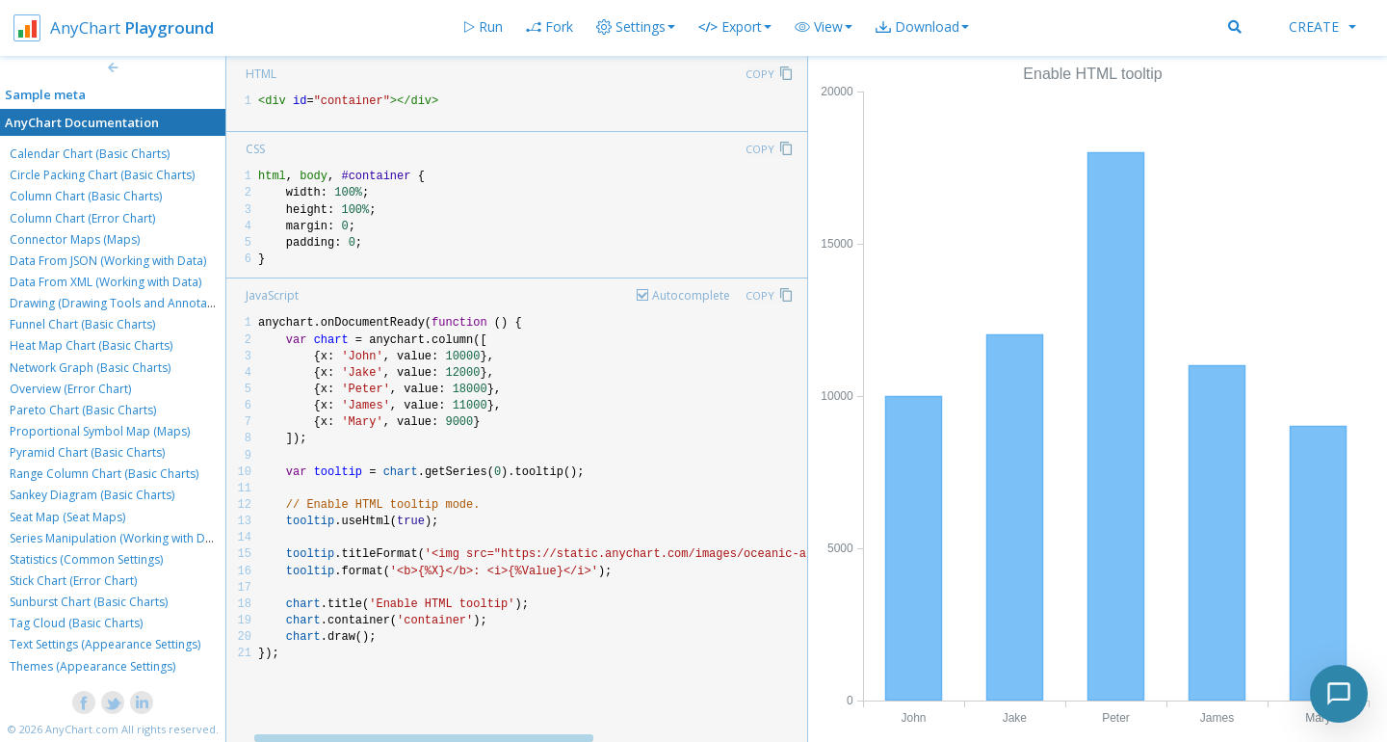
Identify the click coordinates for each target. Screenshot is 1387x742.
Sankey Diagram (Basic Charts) (92, 495)
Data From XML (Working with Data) (105, 282)
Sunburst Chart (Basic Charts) (89, 602)
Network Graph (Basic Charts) (90, 367)
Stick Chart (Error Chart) (73, 580)
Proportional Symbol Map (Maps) (100, 431)
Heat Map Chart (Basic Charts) (91, 345)
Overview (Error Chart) (70, 389)
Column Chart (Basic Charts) (86, 196)
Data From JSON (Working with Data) (108, 260)
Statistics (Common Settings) (86, 559)
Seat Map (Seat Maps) (67, 517)
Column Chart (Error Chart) (82, 218)
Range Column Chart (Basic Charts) (104, 473)
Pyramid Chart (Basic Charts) (87, 452)
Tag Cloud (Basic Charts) (76, 623)
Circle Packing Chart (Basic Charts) (102, 175)
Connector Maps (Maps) (75, 239)
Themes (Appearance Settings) (92, 666)
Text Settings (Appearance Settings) (105, 644)
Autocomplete (691, 295)
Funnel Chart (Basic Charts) (82, 324)
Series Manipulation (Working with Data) (117, 538)
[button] (823, 27)
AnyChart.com (81, 729)
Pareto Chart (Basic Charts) (83, 410)
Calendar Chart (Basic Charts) (90, 154)
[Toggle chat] (1339, 694)
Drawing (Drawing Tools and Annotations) (123, 303)
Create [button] (1322, 26)
